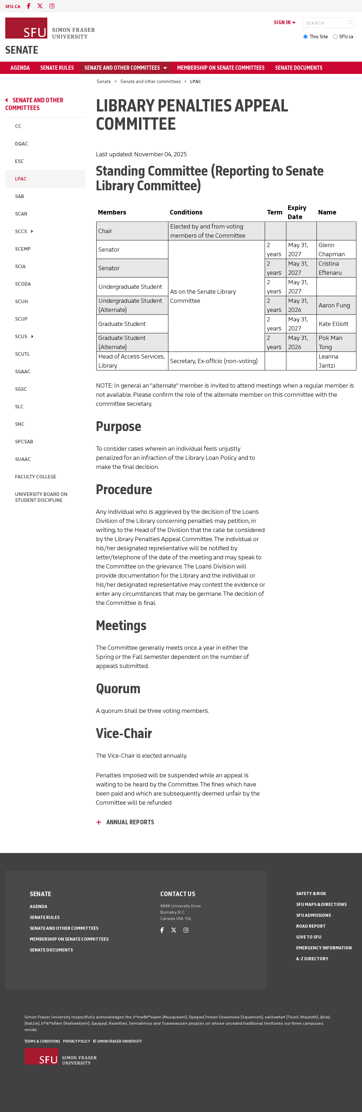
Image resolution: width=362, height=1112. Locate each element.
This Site (318, 37)
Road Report (311, 926)
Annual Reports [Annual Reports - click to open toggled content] (130, 822)
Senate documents (298, 67)
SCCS (21, 231)
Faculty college (35, 477)
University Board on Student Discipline (41, 497)
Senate (21, 49)
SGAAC (22, 372)
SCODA (23, 284)
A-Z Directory (312, 959)
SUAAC (23, 459)
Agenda (20, 67)
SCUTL (22, 354)
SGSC (21, 389)
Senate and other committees (122, 67)
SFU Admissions (313, 915)
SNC (20, 424)
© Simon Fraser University (117, 1041)
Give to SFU (308, 937)
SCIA (20, 267)
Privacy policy (76, 1041)
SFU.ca (346, 37)
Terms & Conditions (42, 1041)
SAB (19, 196)
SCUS (21, 337)
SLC (19, 407)
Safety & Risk (311, 893)
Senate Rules (57, 67)
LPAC (21, 179)
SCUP (21, 319)
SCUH (21, 302)
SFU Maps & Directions (321, 904)
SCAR (21, 214)
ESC (19, 161)
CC (18, 126)
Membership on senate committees (221, 67)
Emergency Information (324, 948)
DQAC (21, 144)
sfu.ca (12, 6)
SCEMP (23, 249)
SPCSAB (24, 442)
